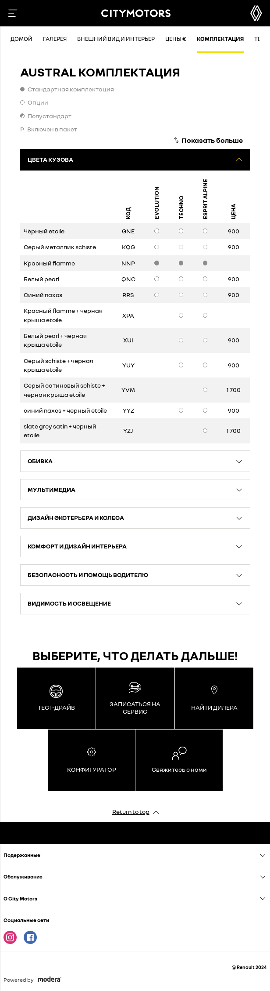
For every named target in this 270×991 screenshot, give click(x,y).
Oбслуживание (23, 876)
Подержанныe (22, 855)
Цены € (175, 38)
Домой (21, 38)
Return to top (130, 811)
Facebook (30, 937)
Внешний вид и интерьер (116, 38)
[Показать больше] (207, 140)
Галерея (55, 38)
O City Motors (20, 898)
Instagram (10, 937)
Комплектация (220, 38)
